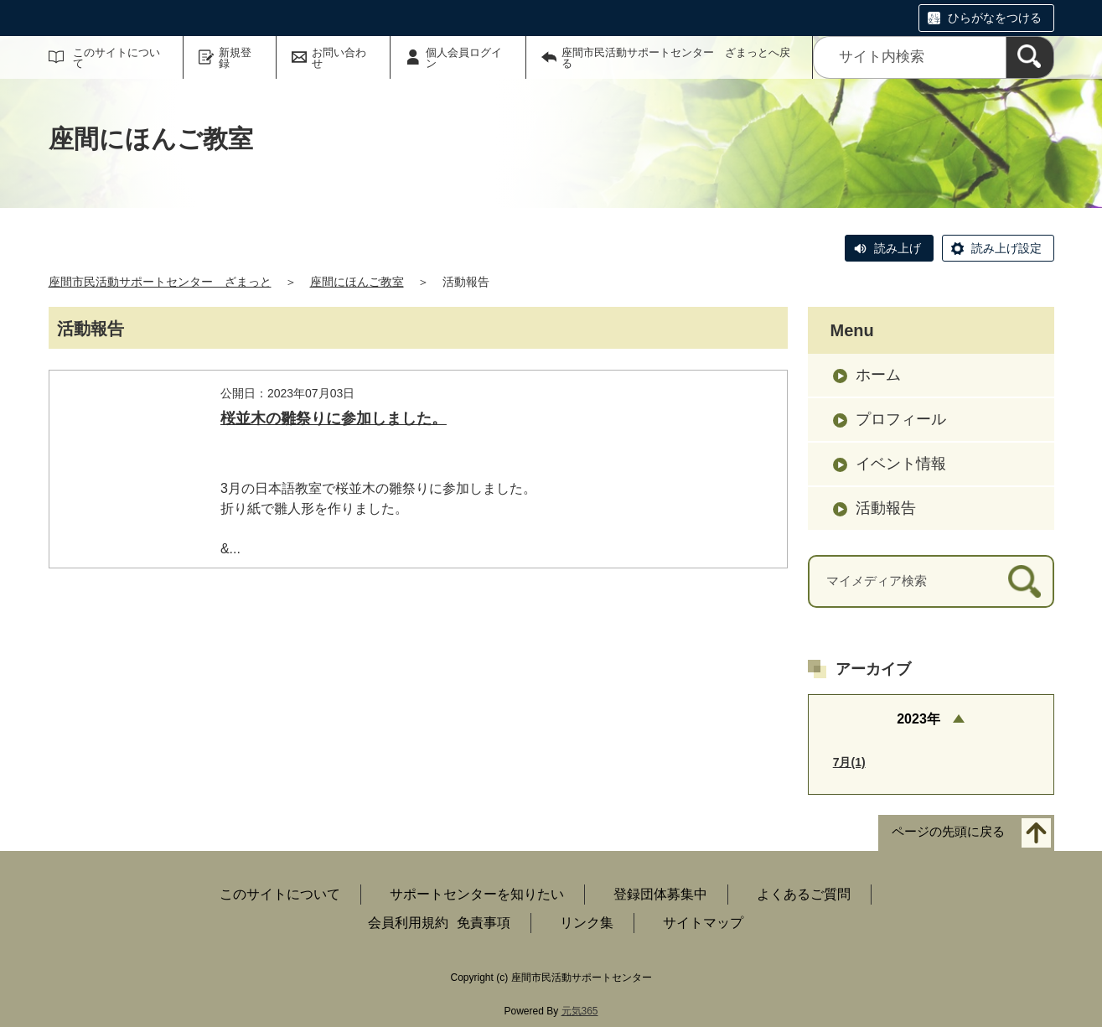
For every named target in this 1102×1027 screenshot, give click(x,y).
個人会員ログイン (464, 58)
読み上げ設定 (1006, 248)
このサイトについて (116, 58)
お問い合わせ (339, 58)
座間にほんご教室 (357, 281)
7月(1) (849, 762)
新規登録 (235, 58)
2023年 (918, 719)
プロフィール (901, 419)
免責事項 (483, 922)
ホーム (878, 374)
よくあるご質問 (804, 894)
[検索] (1030, 57)
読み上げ (897, 248)
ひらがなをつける (995, 17)
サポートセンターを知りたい (477, 894)
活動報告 (886, 508)
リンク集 (586, 922)
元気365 (579, 1011)
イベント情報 (901, 463)
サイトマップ (703, 922)
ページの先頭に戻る (948, 832)
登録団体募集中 (660, 894)
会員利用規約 (408, 922)
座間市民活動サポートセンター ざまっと (160, 281)
